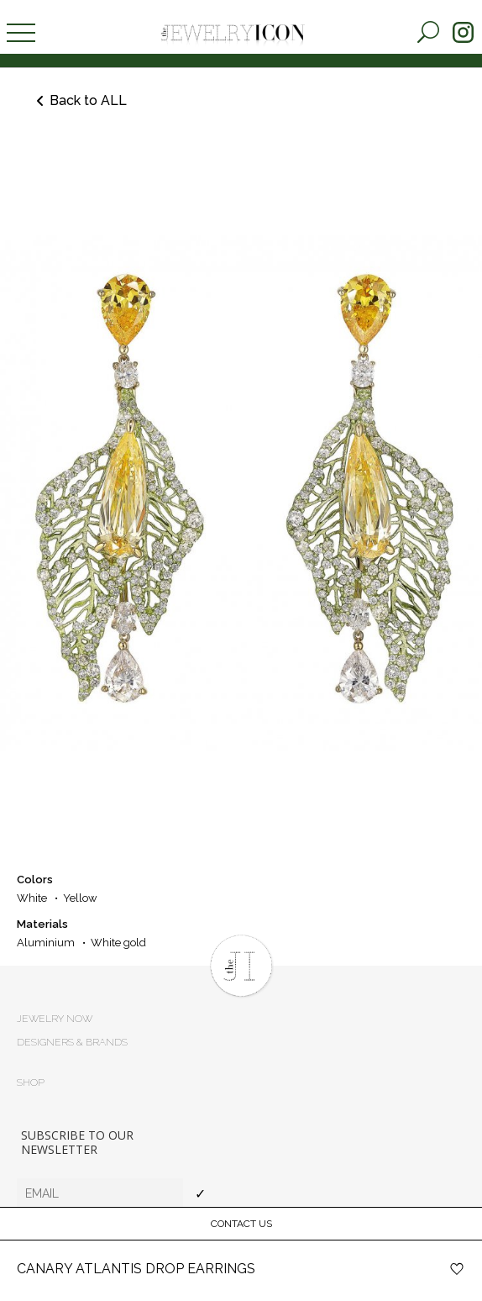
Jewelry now (54, 1018)
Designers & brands (72, 1042)
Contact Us (241, 1224)
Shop (31, 1082)
